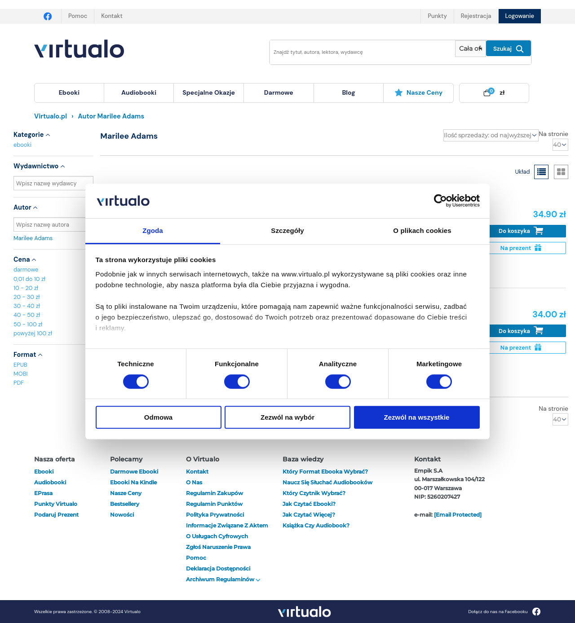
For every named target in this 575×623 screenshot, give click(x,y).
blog (348, 92)
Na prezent (520, 248)
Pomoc (77, 16)
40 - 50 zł (26, 315)
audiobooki (50, 482)
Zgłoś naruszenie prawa (218, 547)
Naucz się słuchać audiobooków (327, 482)
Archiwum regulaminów (223, 579)
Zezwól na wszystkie (417, 417)
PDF (18, 382)
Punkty (437, 16)
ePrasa (43, 493)
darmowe (278, 92)
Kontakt (111, 16)
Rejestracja (476, 16)
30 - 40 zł (26, 306)
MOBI (20, 373)
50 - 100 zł (27, 324)
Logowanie (519, 16)
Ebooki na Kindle (133, 482)
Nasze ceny (418, 92)
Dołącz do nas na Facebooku (504, 611)
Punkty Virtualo (55, 503)
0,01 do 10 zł (29, 279)
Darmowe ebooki (134, 471)
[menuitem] (69, 93)
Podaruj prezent (56, 514)
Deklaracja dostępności (218, 568)
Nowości (122, 514)
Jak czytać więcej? (309, 514)
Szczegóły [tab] (287, 230)
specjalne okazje (208, 92)
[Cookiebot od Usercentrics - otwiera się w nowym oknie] (440, 201)
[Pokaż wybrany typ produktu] (470, 48)
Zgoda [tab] (152, 230)
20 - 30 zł (26, 297)
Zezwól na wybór (287, 417)
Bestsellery (124, 503)
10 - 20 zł (25, 288)
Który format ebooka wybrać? (325, 471)
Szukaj (508, 49)
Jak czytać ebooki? (309, 503)
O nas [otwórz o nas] (194, 482)
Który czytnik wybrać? (314, 493)
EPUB (20, 365)
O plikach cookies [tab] (422, 230)
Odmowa (158, 417)
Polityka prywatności (215, 514)
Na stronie (553, 134)
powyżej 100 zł (32, 333)
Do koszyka (521, 231)
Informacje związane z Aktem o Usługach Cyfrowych (227, 531)
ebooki (22, 145)
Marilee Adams (53, 238)
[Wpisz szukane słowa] (356, 52)
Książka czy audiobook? (316, 525)
